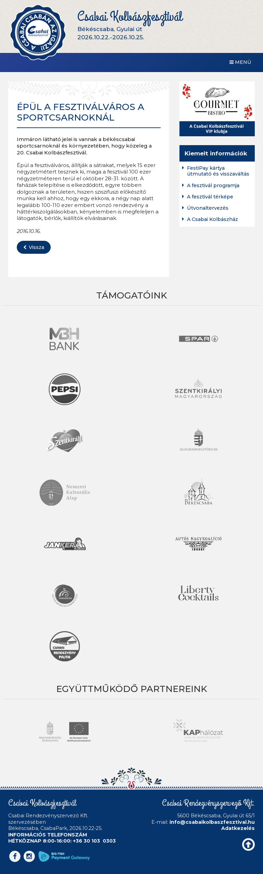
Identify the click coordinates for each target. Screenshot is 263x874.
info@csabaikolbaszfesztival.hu (212, 822)
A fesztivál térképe (210, 197)
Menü (240, 62)
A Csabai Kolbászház (212, 219)
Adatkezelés (238, 828)
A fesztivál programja (213, 186)
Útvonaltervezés (207, 208)
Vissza (33, 247)
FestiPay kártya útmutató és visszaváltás (218, 171)
